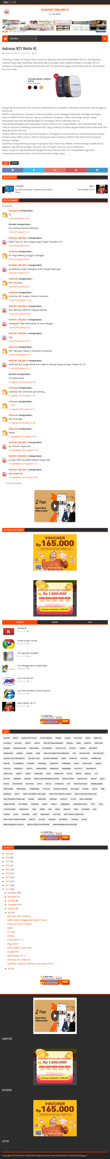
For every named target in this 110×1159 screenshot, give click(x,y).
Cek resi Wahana (50, 758)
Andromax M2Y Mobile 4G (19, 960)
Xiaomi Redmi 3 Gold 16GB (19, 948)
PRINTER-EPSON (80, 784)
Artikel (18, 743)
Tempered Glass (80, 804)
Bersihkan (34, 748)
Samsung (42, 799)
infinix (52, 819)
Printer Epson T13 (15, 940)
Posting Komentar (14, 483)
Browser (93, 748)
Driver (7, 763)
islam (84, 819)
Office (48, 784)
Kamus (19, 774)
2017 (8, 885)
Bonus (83, 748)
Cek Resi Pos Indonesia (14, 758)
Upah (76, 809)
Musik (94, 779)
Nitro (6, 784)
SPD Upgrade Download (14, 799)
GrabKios (18, 769)
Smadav (10, 936)
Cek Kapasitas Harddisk (27, 653)
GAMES (98, 763)
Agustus (12, 908)
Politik (46, 789)
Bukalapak (21, 628)
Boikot (72, 748)
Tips (93, 804)
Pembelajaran (97, 784)
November (13, 897)
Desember (12, 893)
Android (98, 738)
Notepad (30, 784)
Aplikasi (7, 743)
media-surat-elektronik (38, 825)
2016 (8, 889)
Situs (73, 799)
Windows (45, 814)
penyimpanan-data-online (65, 825)
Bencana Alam (20, 748)
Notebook (17, 784)
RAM (102, 789)
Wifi (35, 814)
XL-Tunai (11, 932)
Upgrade (85, 809)
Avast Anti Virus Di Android (19, 924)
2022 (8, 865)
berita (32, 819)
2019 (8, 877)
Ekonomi (42, 763)
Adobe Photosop (29, 738)
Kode (48, 774)
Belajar (7, 748)
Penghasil (21, 789)
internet (63, 819)
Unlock (67, 809)
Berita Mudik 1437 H (26, 703)
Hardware (66, 769)
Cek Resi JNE (84, 753)
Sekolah (53, 799)
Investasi (8, 774)
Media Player (68, 779)
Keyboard (38, 774)
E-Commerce (18, 763)
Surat (44, 804)
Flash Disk (87, 763)
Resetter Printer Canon (60, 794)
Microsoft (82, 779)
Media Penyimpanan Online (46, 779)
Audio (28, 743)
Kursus (88, 774)
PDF (68, 784)
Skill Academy (85, 799)
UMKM (42, 809)
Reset (17, 794)
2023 (8, 861)
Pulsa (94, 789)
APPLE (15, 738)
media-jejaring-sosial (14, 825)
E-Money (30, 763)
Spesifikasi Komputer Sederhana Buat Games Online (30, 963)
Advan (58, 738)
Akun (88, 738)
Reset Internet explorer (34, 794)
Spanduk (34, 804)
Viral (15, 814)
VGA (94, 809)
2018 (8, 881)
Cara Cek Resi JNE (25, 678)
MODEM (14, 163)
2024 (8, 857)
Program (75, 789)
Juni (10, 968)
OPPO (39, 784)
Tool (100, 804)
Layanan (17, 779)
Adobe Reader (46, 738)
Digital (84, 758)
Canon (29, 753)
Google (7, 769)
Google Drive (13, 952)
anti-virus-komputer (74, 814)
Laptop (7, 779)
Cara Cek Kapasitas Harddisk (56, 753)
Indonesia (91, 769)
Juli (9, 912)
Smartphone (9, 804)
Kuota (69, 774)
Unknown (13, 251)
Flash (76, 763)
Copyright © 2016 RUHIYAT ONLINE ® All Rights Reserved (26, 1155)
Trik (34, 809)
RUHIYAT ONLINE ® (55, 9)
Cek (74, 753)
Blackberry (47, 748)
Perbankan (34, 789)
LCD (96, 774)
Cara (38, 753)
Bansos (87, 743)
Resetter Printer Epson (85, 794)
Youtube (56, 814)
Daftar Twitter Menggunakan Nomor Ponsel (26, 920)
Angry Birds (12, 944)
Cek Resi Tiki (34, 758)
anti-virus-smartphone (14, 819)
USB (50, 809)
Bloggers (83, 1155)
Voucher (25, 814)
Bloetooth (61, 748)
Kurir (78, 774)
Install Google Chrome (27, 640)
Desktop (73, 758)
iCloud (41, 819)
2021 (8, 869)
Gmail (9, 928)
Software (23, 804)
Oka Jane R (14, 210)
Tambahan (64, 804)
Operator (59, 784)
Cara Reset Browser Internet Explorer (34, 690)
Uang (57, 809)
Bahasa (70, 743)
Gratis (29, 769)
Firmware (66, 763)
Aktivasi (78, 738)
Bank (78, 743)
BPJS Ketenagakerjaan (53, 743)
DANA (63, 758)
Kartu (28, 774)
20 (35, 53)
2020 (8, 873)
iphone (74, 819)
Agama (67, 738)
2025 (8, 853)
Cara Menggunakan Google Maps (32, 665)
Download (96, 758)
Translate (23, 809)
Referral (7, 794)
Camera (19, 753)
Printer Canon (60, 789)
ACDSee (7, 738)
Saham (31, 799)
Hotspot (78, 769)
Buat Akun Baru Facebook (18, 916)
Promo (85, 789)
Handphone (41, 769)
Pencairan (8, 789)
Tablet (54, 804)
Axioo (37, 743)
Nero (102, 779)
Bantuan (99, 743)
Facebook (54, 763)
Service (63, 799)
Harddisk (54, 769)
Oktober (12, 901)
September (13, 904)
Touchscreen (9, 809)
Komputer (58, 774)
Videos (7, 814)
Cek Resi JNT (98, 753)
